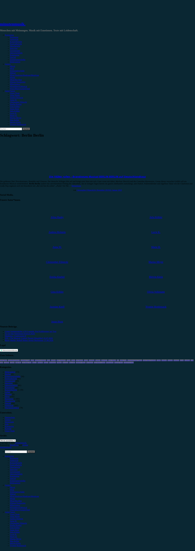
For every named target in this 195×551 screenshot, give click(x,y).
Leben (7, 392)
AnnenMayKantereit (14, 360)
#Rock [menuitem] (12, 487)
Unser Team (15, 93)
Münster (46, 362)
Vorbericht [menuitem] (14, 461)
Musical (34, 362)
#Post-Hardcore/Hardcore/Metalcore (24, 75)
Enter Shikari (112, 360)
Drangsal (97, 360)
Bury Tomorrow (61, 360)
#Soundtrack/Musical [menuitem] (18, 508)
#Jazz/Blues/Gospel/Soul (20, 89)
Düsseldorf (104, 360)
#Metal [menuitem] (13, 494)
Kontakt (8, 429)
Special (13, 57)
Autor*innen (10, 91)
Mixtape (8, 394)
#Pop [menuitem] (12, 490)
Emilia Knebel (16, 104)
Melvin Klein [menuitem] (15, 543)
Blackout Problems (40, 360)
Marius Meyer (15, 118)
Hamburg (164, 360)
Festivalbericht (16, 44)
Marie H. (13, 115)
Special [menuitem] (13, 478)
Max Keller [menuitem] (14, 541)
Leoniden (6, 362)
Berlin (32, 360)
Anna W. (13, 100)
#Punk (12, 77)
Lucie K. (13, 113)
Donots (86, 360)
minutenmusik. (12, 24)
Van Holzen (89, 362)
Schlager (59, 362)
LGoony (12, 362)
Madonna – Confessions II (15, 336)
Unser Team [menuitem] (15, 514)
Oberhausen (52, 362)
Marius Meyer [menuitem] (15, 539)
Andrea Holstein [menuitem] (16, 519)
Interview (14, 48)
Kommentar (14, 55)
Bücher (8, 374)
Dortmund (92, 360)
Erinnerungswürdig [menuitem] (17, 481)
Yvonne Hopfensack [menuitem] (18, 546)
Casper (68, 360)
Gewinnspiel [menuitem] (15, 472)
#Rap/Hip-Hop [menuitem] (16, 501)
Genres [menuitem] (8, 485)
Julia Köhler (15, 111)
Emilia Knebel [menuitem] (16, 525)
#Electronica (15, 84)
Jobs (6, 424)
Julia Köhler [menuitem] (15, 532)
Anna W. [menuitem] (13, 521)
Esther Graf (123, 360)
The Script (65, 362)
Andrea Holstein (16, 98)
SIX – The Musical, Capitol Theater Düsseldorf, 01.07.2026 (29, 338)
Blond (48, 360)
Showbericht (15, 46)
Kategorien (9, 35)
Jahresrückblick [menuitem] (16, 474)
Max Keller (14, 120)
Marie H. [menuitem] (13, 537)
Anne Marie (3, 360)
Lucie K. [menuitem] (13, 534)
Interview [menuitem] (14, 469)
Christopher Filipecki (18, 102)
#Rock (12, 66)
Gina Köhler (15, 107)
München (40, 362)
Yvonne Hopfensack (18, 124)
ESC (118, 360)
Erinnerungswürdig (17, 60)
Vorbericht (14, 39)
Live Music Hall (27, 362)
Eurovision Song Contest (134, 360)
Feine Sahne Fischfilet (149, 360)
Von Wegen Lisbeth (99, 362)
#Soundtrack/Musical (18, 86)
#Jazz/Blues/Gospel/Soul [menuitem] (20, 510)
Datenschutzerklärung (9, 350)
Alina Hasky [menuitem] (15, 516)
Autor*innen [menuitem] (10, 512)
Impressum (9, 422)
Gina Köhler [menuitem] (15, 528)
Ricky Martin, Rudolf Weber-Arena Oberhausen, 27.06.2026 (29, 340)
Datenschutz (10, 417)
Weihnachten (110, 362)
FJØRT (158, 360)
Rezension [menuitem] (14, 458)
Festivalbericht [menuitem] (16, 465)
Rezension (14, 37)
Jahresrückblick (16, 53)
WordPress (14, 445)
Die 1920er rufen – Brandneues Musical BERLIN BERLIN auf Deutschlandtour (97, 176)
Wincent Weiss (118, 362)
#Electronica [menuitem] (15, 505)
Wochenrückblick (12, 408)
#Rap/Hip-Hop (16, 80)
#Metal (13, 73)
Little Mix (18, 362)
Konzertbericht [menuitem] (16, 463)
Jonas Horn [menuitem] (14, 530)
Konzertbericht (16, 42)
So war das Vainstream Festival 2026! (20, 334)
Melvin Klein (15, 122)
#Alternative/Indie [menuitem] (17, 492)
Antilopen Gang (25, 360)
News (7, 397)
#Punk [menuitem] (12, 499)
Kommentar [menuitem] (14, 476)
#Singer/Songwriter (17, 82)
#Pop (12, 68)
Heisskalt (170, 360)
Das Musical (79, 360)
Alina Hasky (15, 95)
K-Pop (182, 360)
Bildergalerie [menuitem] (15, 483)
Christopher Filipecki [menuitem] (18, 523)
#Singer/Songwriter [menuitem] (17, 503)
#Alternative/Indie (17, 71)
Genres (8, 64)
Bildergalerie (15, 62)
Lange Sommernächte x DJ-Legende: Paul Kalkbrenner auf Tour (30, 331)
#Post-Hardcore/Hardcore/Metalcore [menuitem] (24, 496)
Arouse (25, 445)
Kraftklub (187, 360)
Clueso (73, 360)
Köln (192, 360)
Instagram (176, 360)
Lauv (1, 362)
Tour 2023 (72, 362)
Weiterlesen (76, 186)
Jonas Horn (14, 109)
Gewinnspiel (15, 51)
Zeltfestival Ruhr (128, 362)
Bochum (53, 360)
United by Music (81, 362)
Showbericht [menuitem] (15, 467)
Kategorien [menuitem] (9, 456)
